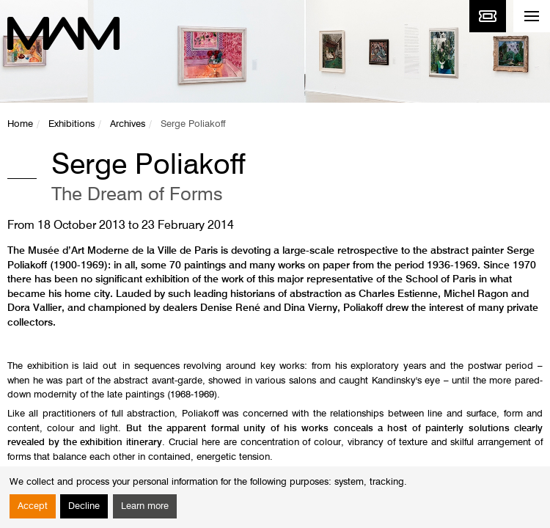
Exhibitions (71, 124)
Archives (127, 124)
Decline (84, 506)
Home (20, 124)
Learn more (145, 506)
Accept (33, 506)
